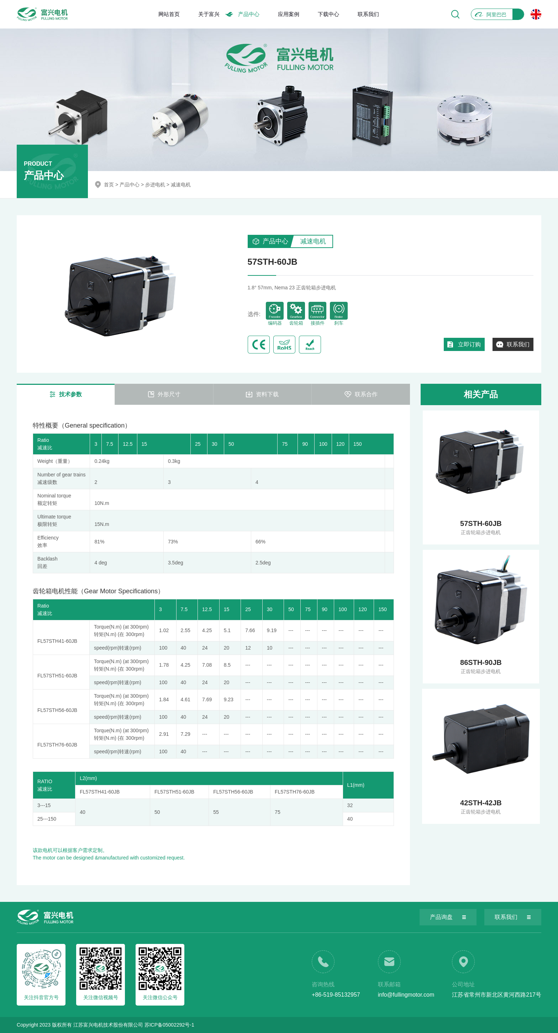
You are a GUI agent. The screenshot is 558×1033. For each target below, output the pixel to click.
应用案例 (288, 14)
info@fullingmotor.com (406, 995)
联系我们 (368, 14)
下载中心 (328, 14)
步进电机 (155, 184)
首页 (109, 184)
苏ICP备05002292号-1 (169, 1025)
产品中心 (248, 14)
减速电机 (181, 184)
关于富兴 (209, 14)
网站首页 (169, 14)
